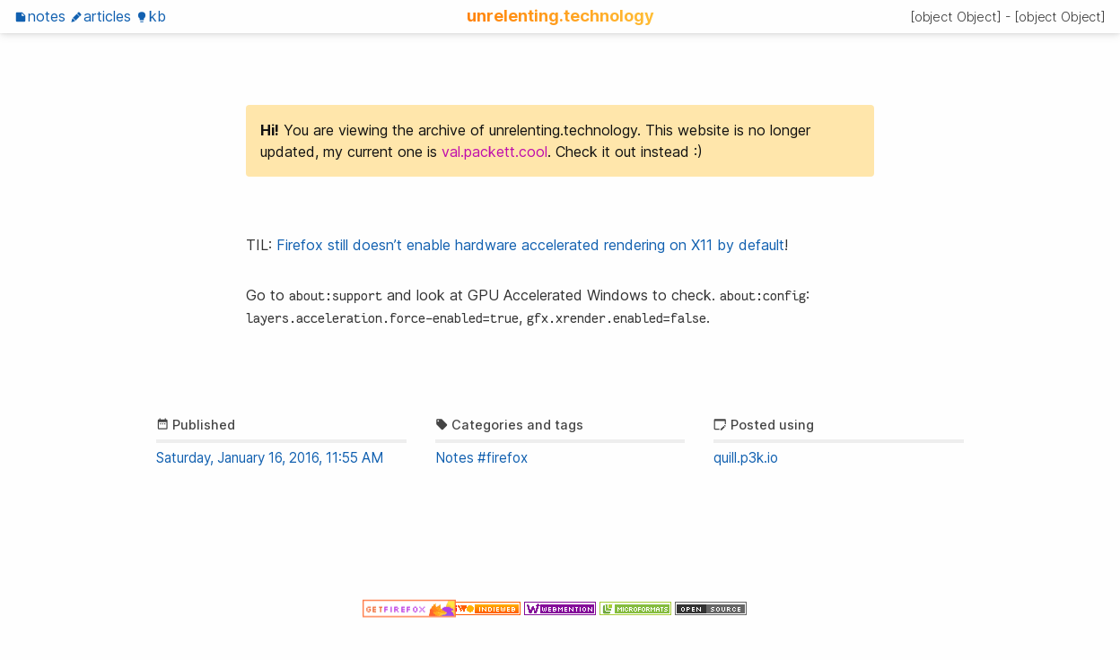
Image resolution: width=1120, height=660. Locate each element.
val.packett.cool (494, 152)
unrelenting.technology (560, 15)
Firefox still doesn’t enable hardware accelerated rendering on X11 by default (530, 245)
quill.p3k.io (745, 457)
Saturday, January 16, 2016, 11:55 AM (269, 457)
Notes (40, 16)
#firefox (502, 457)
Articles (100, 16)
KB (151, 16)
